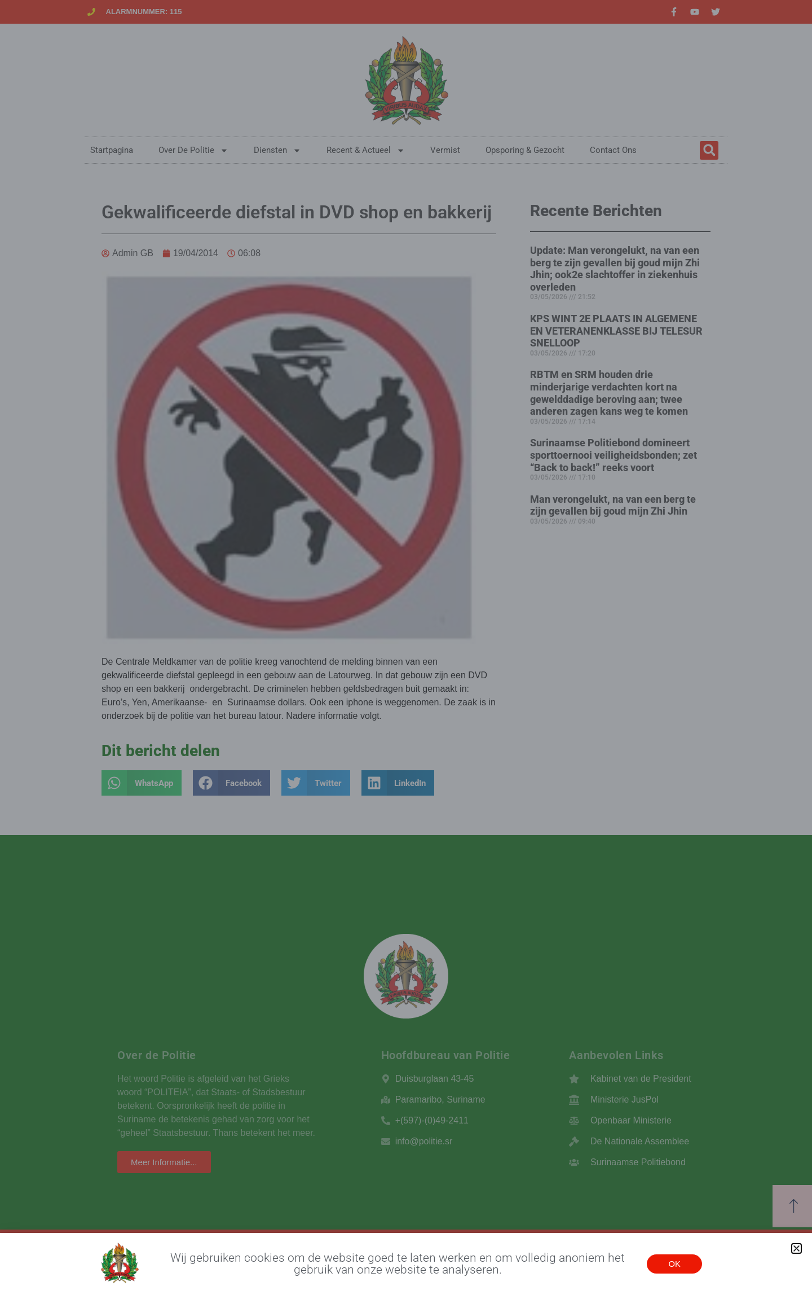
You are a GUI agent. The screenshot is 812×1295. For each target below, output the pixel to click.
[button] (796, 1248)
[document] (406, 647)
